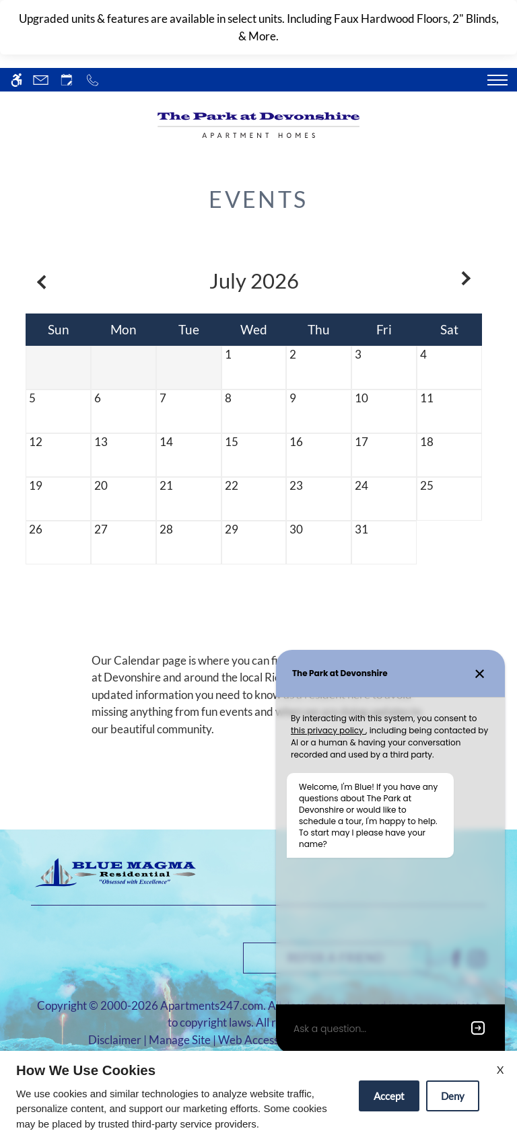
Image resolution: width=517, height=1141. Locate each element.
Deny (452, 1096)
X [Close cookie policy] (500, 1069)
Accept (389, 1096)
